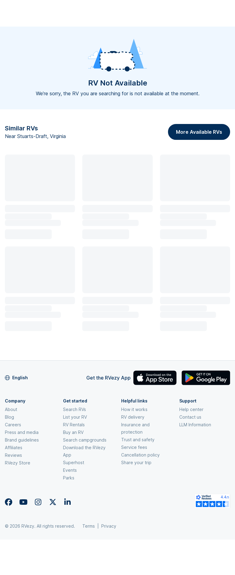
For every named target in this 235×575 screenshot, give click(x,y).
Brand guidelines (22, 439)
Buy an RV (73, 432)
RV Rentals (74, 424)
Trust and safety (138, 439)
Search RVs (74, 409)
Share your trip (136, 462)
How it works (134, 409)
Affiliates (13, 447)
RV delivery (132, 417)
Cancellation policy (140, 454)
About (11, 409)
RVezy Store (17, 462)
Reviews (13, 455)
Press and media (22, 432)
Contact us (190, 417)
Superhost (73, 462)
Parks (68, 477)
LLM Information (195, 424)
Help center (191, 409)
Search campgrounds (84, 439)
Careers (13, 424)
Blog (9, 417)
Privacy (108, 526)
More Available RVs (199, 132)
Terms (88, 526)
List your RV (75, 417)
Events (70, 470)
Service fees (134, 447)
